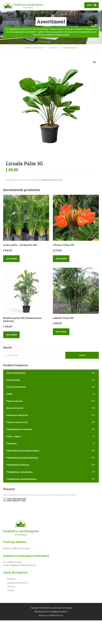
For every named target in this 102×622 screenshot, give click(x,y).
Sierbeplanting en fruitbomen (19, 431)
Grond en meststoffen (16, 389)
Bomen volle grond (15, 410)
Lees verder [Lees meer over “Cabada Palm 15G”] (61, 333)
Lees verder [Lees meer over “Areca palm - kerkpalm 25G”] (11, 260)
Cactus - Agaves (14, 438)
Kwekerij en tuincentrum (17, 584)
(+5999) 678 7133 (55, 617)
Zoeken (82, 357)
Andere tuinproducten (16, 375)
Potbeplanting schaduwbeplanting (22, 481)
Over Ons (11, 588)
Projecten (11, 581)
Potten (9, 396)
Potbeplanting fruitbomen (18, 467)
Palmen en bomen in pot (52, 181)
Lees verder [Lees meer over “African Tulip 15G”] (61, 260)
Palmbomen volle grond (17, 417)
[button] (94, 63)
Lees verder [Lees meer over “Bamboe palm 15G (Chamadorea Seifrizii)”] (11, 337)
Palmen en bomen (14, 403)
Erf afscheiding (13, 382)
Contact (10, 592)
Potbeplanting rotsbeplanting (19, 474)
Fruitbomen (12, 445)
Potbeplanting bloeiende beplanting (22, 459)
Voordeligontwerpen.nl (57, 613)
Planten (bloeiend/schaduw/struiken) (23, 452)
